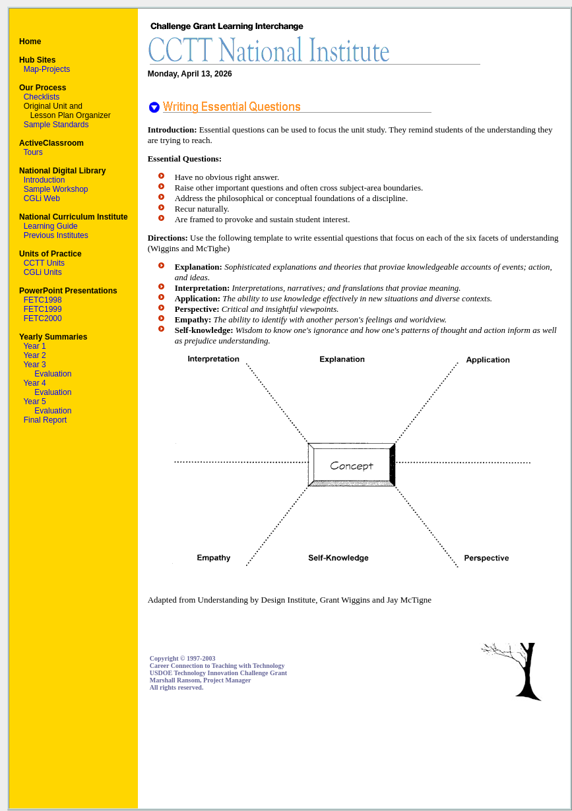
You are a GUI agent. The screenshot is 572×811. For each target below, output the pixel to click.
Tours (32, 152)
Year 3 (34, 364)
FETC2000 (43, 318)
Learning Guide (51, 226)
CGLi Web (42, 198)
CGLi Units (43, 272)
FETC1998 (43, 300)
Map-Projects (47, 69)
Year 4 (34, 383)
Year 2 (34, 355)
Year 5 (34, 401)
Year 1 (34, 346)
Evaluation (52, 373)
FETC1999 (43, 309)
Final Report (45, 420)
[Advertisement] (506, 755)
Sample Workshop (56, 189)
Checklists (42, 97)
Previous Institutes (56, 235)
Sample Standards (56, 124)
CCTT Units (44, 263)
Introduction (44, 180)
